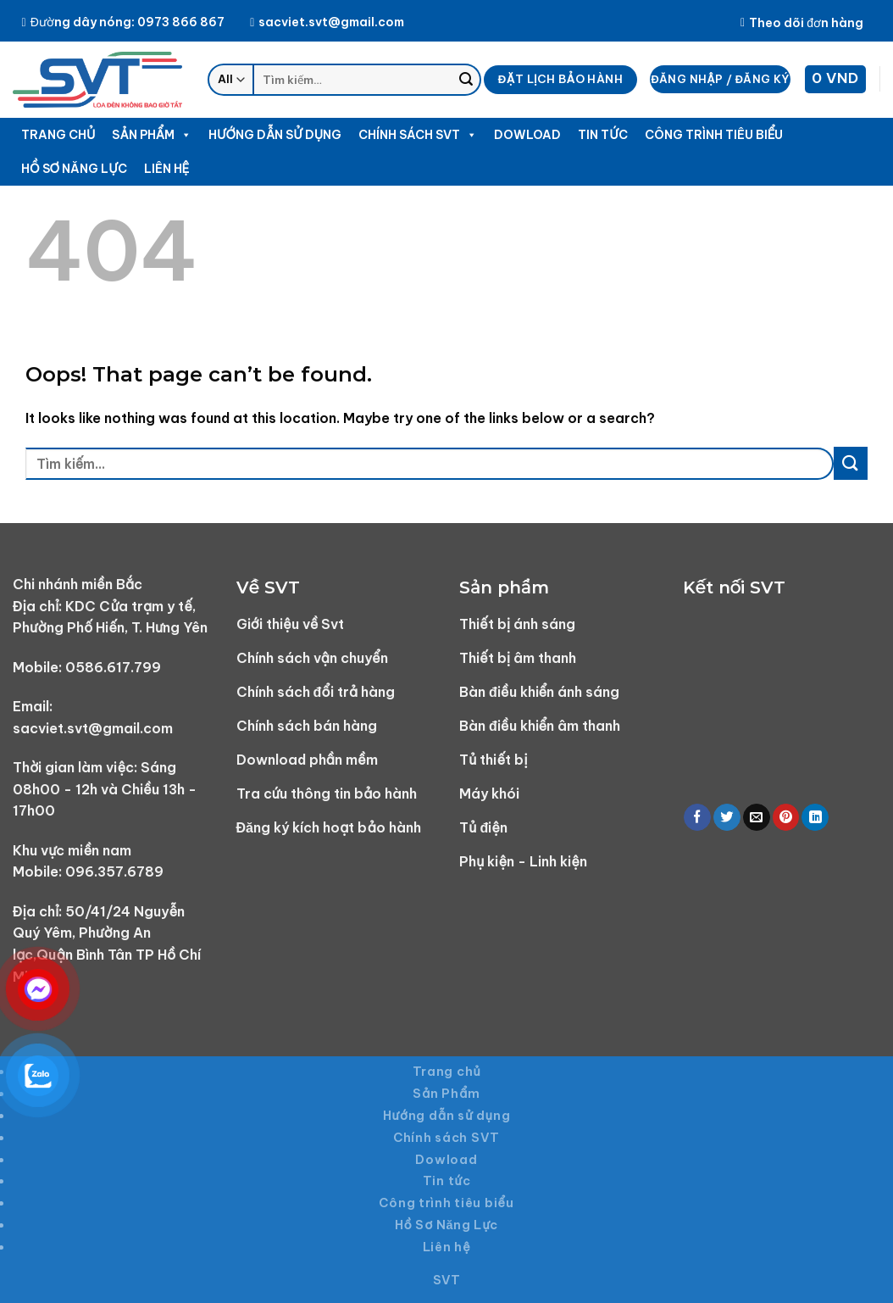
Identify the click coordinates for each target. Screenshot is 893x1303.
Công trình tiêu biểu (714, 134)
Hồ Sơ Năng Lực (74, 168)
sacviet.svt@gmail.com (327, 22)
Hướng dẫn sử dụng (274, 134)
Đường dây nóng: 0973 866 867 (123, 22)
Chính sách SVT (417, 135)
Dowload (527, 134)
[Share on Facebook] (697, 818)
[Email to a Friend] (756, 818)
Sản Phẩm (151, 135)
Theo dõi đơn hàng (801, 23)
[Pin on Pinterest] (786, 818)
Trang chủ (58, 134)
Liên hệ (167, 168)
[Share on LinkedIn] (815, 818)
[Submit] (466, 79)
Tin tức (602, 134)
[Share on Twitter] (726, 818)
